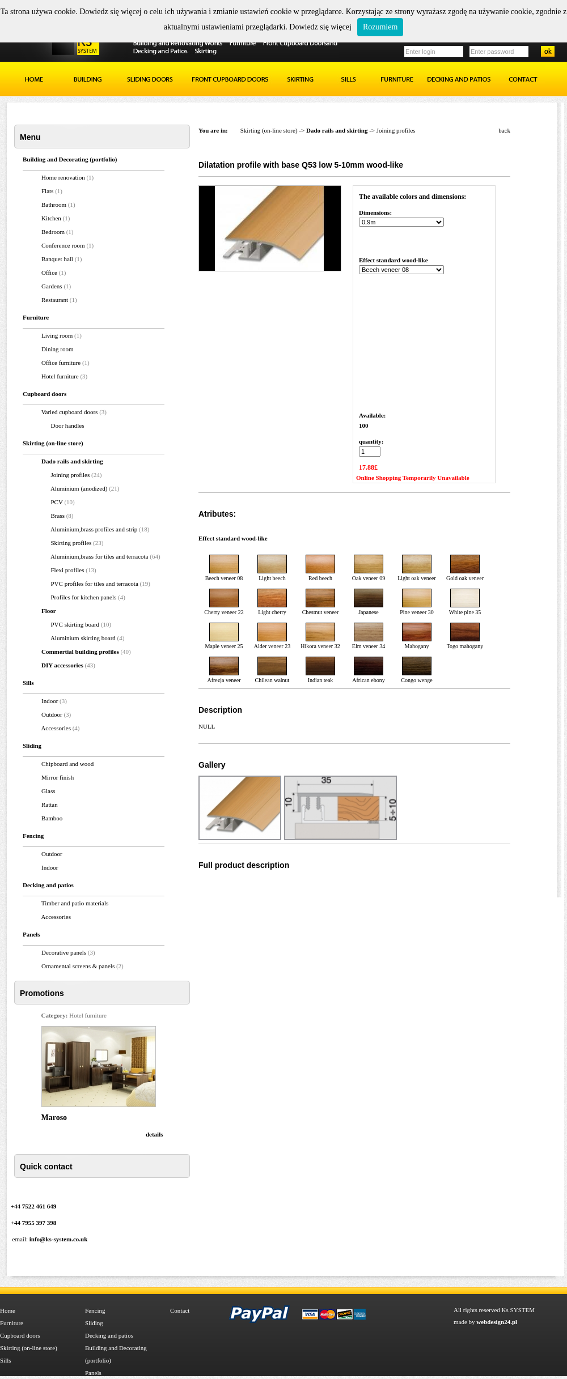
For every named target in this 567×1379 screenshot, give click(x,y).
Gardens (51, 286)
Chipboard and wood (67, 763)
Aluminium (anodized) (79, 488)
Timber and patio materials (74, 903)
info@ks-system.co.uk (58, 1239)
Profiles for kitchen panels (85, 597)
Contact (179, 1310)
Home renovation (63, 177)
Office (49, 272)
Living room (57, 335)
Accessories (56, 728)
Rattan (49, 804)
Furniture (11, 1323)
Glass (48, 791)
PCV (57, 502)
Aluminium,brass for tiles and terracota (100, 556)
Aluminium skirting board (83, 638)
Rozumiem (380, 27)
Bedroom (53, 231)
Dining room (57, 349)
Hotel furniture (60, 376)
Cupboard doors (20, 1335)
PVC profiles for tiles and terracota (95, 583)
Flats (47, 191)
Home (7, 1310)
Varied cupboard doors (69, 411)
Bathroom (53, 204)
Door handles (67, 425)
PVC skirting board (76, 624)
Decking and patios (109, 1335)
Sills (5, 1360)
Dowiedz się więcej (320, 27)
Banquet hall (57, 259)
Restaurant (54, 299)
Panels (93, 1372)
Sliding (94, 1323)
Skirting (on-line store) (269, 130)
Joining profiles (70, 474)
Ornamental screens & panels (78, 966)
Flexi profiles (68, 570)
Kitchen (51, 218)
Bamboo (51, 818)
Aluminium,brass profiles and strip (94, 529)
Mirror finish (57, 777)
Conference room (63, 245)
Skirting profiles (72, 542)
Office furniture (61, 362)
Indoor (49, 700)
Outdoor (51, 714)
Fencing (95, 1310)
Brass (58, 515)
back (504, 130)
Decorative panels (63, 952)
